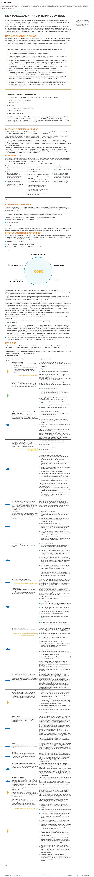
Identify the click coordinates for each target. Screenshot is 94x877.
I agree (6, 11)
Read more (16, 11)
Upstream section (34, 375)
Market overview (27, 633)
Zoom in (6, 199)
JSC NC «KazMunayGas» (15, 875)
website (84, 25)
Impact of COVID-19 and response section (32, 809)
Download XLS (8, 199)
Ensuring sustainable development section (33, 449)
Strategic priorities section (32, 583)
